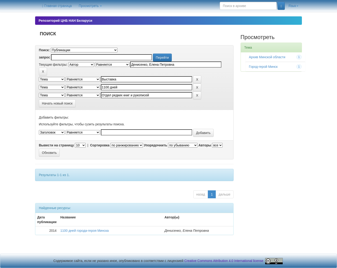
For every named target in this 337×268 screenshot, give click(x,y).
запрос (44, 57)
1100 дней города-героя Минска (84, 230)
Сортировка (100, 145)
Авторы (204, 145)
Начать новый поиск (57, 103)
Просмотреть (90, 6)
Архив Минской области (267, 57)
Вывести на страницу (56, 145)
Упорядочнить (155, 145)
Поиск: (44, 50)
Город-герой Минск (263, 67)
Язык (293, 6)
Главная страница (57, 6)
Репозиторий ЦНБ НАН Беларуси (65, 20)
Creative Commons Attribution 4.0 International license (224, 261)
